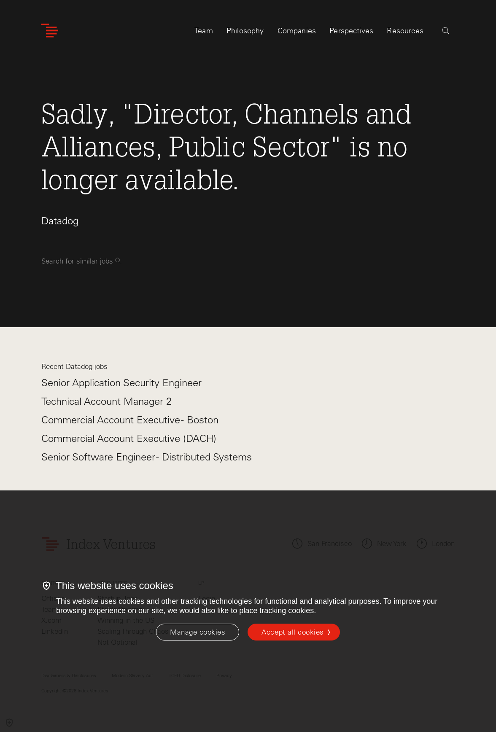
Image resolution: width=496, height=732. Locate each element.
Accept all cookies (292, 632)
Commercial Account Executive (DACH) (128, 438)
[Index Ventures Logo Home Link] (49, 33)
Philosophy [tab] (245, 32)
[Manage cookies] (197, 632)
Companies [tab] (297, 32)
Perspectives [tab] (351, 32)
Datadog (59, 221)
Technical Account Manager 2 (106, 401)
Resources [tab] (405, 32)
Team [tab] (203, 32)
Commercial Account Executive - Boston (129, 420)
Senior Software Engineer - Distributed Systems (146, 457)
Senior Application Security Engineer (121, 383)
